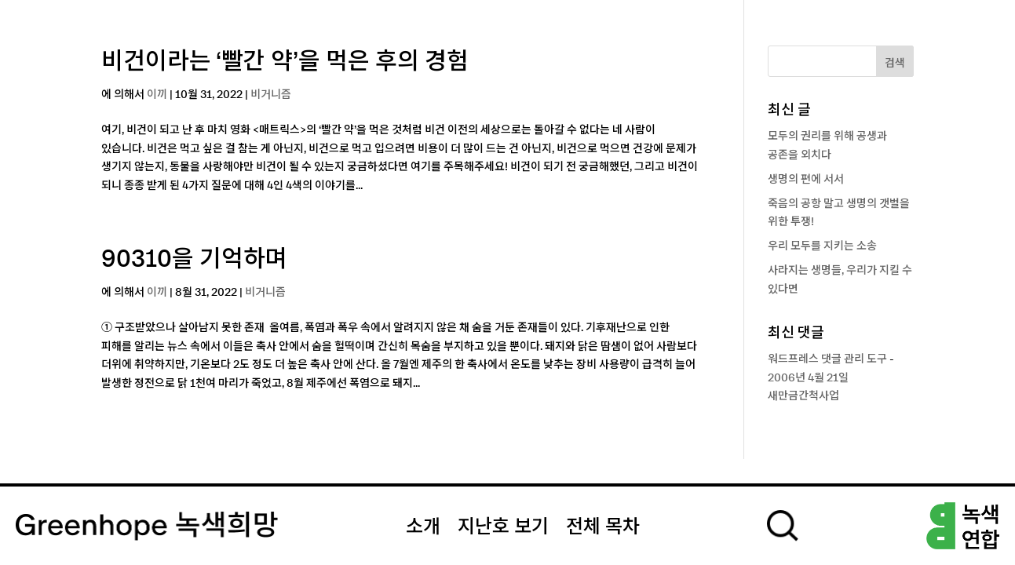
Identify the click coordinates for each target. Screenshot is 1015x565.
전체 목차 (603, 527)
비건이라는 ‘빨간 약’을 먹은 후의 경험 (285, 62)
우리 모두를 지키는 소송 (822, 246)
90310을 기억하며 (194, 260)
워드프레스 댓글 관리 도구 (827, 359)
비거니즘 (270, 94)
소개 (423, 527)
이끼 (157, 94)
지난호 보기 (503, 527)
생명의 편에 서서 (806, 179)
